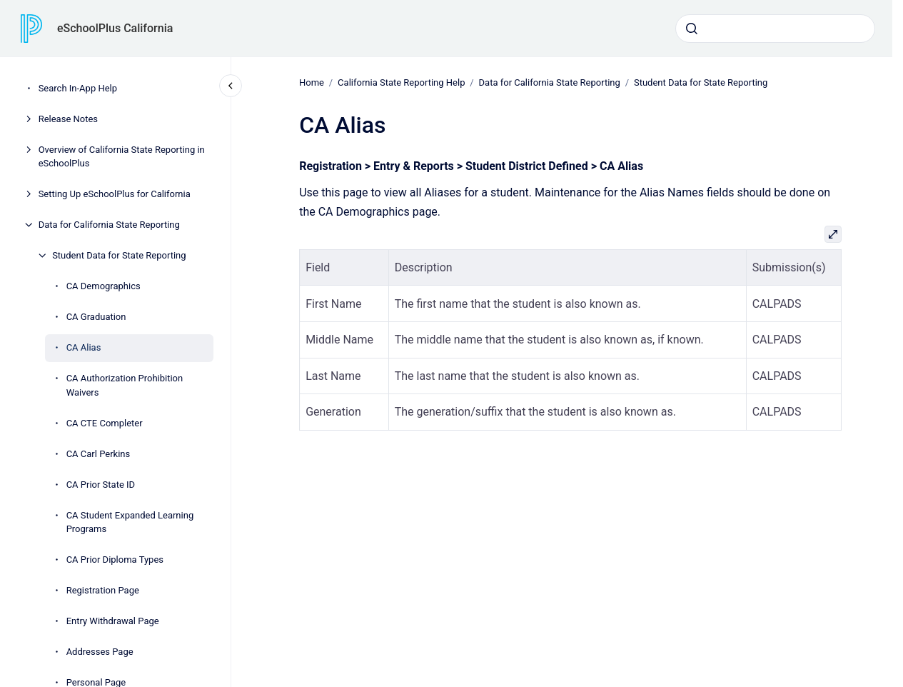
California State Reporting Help (401, 82)
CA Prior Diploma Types (114, 559)
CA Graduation (96, 316)
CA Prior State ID (100, 484)
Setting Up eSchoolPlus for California (115, 194)
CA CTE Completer (104, 423)
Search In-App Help (78, 88)
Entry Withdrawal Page (112, 621)
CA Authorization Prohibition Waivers (124, 385)
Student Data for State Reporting (119, 255)
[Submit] (691, 28)
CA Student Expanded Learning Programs (130, 522)
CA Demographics (103, 286)
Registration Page (102, 590)
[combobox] (775, 28)
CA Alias (83, 347)
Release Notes (68, 119)
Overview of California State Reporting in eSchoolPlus (122, 156)
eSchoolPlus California (115, 28)
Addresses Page (99, 651)
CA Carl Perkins (98, 453)
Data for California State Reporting (109, 224)
